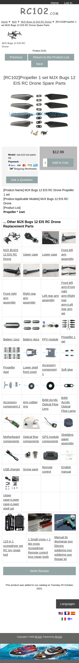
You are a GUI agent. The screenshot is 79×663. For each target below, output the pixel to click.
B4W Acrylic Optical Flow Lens (50, 404)
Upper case (30, 254)
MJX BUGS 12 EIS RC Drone (10, 254)
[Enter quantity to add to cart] (45, 162)
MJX (14, 21)
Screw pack (30, 469)
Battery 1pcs (11, 339)
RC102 (38, 637)
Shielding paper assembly (67, 439)
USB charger (11, 469)
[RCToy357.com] (39, 658)
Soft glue (67, 369)
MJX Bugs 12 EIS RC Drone (36, 21)
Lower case (49, 254)
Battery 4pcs (31, 339)
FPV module (50, 339)
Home (55, 3)
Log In (68, 3)
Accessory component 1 (49, 369)
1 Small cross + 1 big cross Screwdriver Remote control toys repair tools (39, 548)
